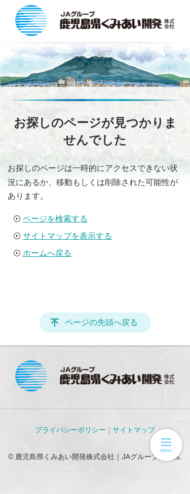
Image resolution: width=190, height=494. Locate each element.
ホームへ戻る (47, 253)
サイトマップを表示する (67, 236)
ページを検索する (55, 218)
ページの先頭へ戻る (101, 322)
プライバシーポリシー (70, 430)
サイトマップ (133, 430)
